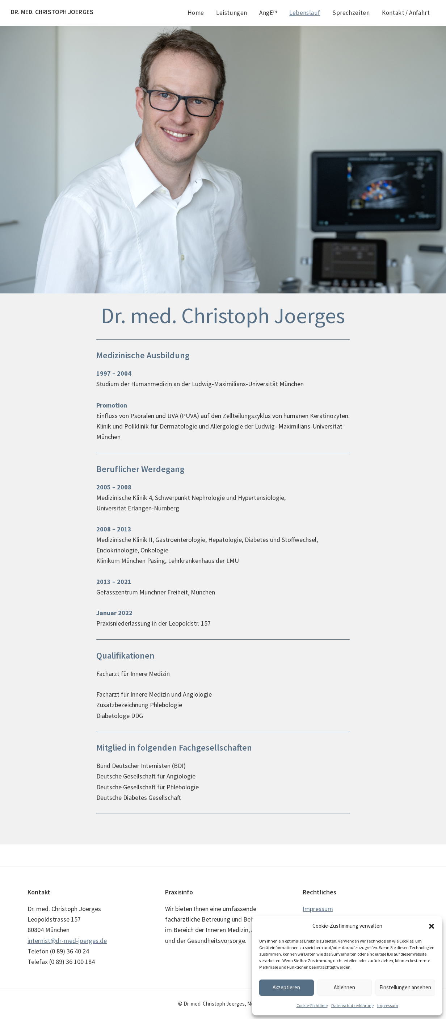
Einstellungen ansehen (405, 987)
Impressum (387, 1005)
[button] (431, 926)
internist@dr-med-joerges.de (67, 940)
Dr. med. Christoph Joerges (52, 12)
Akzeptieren (286, 987)
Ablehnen (344, 987)
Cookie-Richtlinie (312, 1005)
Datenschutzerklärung (352, 1005)
